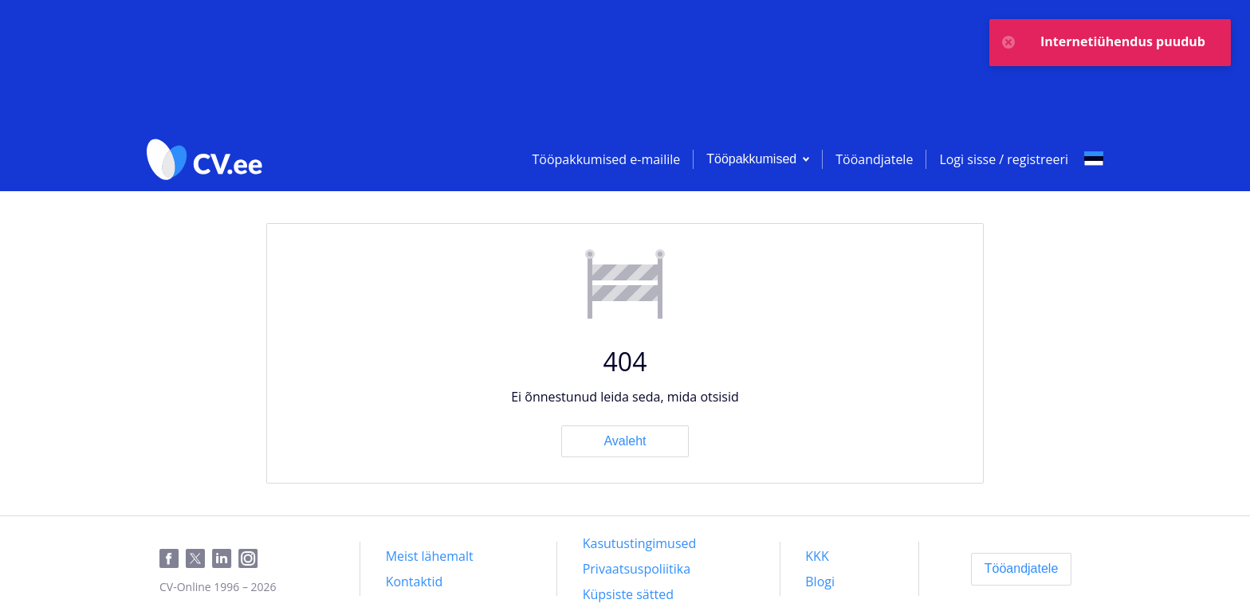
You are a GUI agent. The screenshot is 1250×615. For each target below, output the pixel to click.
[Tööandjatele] (1021, 569)
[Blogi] (820, 581)
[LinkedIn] (225, 559)
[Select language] (1093, 159)
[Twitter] (199, 559)
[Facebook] (172, 559)
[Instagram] (251, 559)
